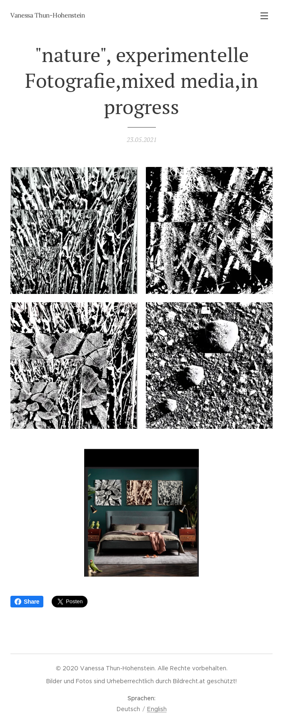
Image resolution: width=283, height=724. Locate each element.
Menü (264, 15)
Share (27, 601)
